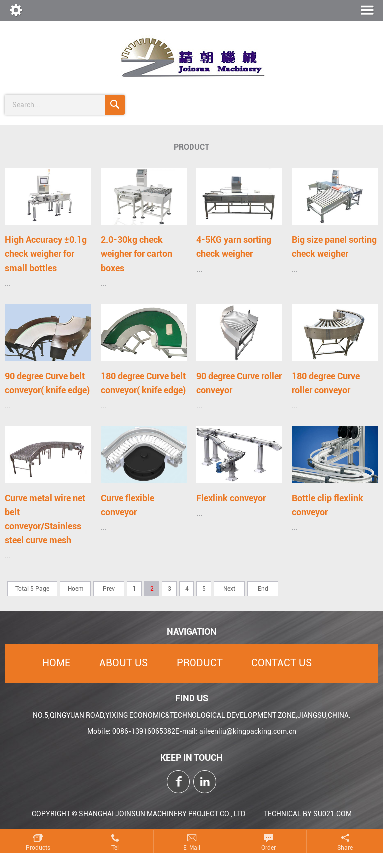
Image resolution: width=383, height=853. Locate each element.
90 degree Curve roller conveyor (239, 383)
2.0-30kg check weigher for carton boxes (136, 253)
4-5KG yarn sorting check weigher (233, 246)
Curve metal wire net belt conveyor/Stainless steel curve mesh (45, 519)
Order (268, 847)
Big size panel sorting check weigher (334, 246)
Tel (115, 847)
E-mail (191, 847)
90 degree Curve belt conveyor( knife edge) (47, 383)
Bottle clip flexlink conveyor (327, 505)
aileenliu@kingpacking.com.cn (247, 731)
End (263, 588)
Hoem (75, 588)
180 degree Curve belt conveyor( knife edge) (143, 383)
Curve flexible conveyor (127, 505)
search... (26, 105)
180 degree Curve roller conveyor (326, 383)
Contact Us (281, 663)
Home (56, 663)
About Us (123, 663)
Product (200, 663)
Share (345, 847)
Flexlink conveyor (231, 498)
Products (38, 847)
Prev (109, 588)
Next (229, 588)
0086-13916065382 (143, 731)
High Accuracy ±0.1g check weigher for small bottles (46, 253)
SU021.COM (332, 814)
